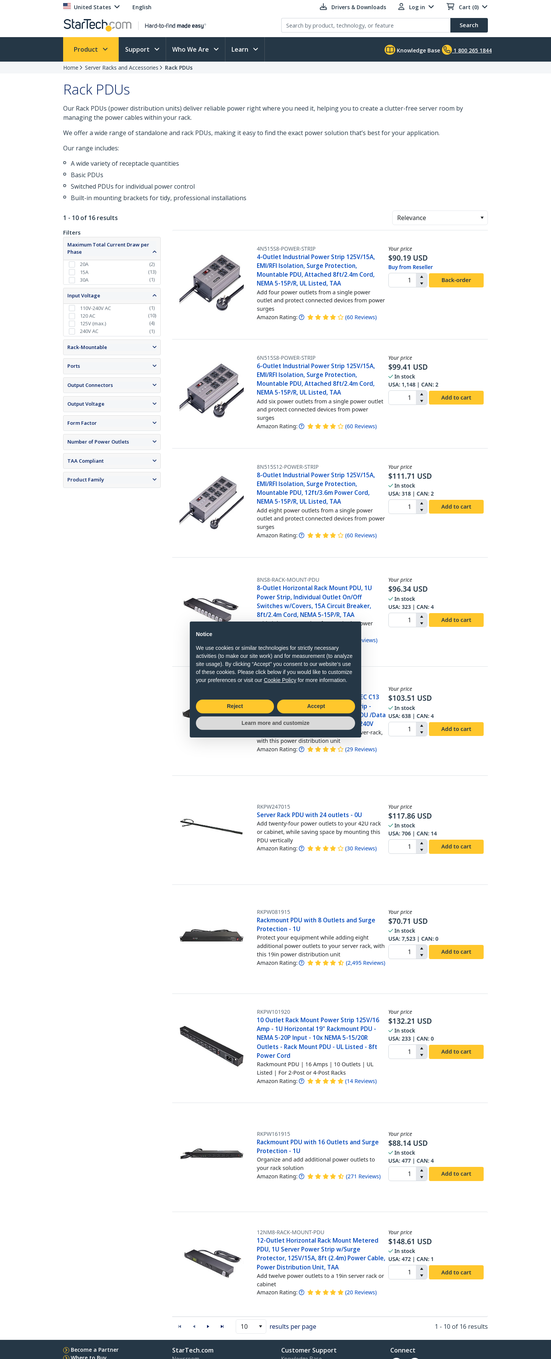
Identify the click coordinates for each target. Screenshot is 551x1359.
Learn (240, 49)
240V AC (89, 331)
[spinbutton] (402, 280)
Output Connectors (90, 385)
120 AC (87, 315)
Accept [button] (316, 706)
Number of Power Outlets (98, 441)
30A (84, 279)
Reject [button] (235, 706)
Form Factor (82, 422)
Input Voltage (83, 295)
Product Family (85, 479)
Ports (73, 365)
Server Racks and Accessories (121, 67)
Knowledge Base (412, 50)
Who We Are (191, 49)
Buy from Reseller (410, 267)
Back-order (456, 280)
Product (86, 49)
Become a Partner (95, 1349)
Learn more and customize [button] (275, 723)
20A (84, 264)
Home (70, 67)
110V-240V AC (95, 308)
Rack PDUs (178, 67)
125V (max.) (93, 323)
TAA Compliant (85, 460)
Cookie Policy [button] (280, 680)
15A (84, 272)
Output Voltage (85, 403)
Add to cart (456, 397)
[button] (481, 218)
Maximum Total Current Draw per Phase (108, 248)
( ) (361, 317)
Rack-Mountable (87, 347)
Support (138, 49)
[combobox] (440, 217)
